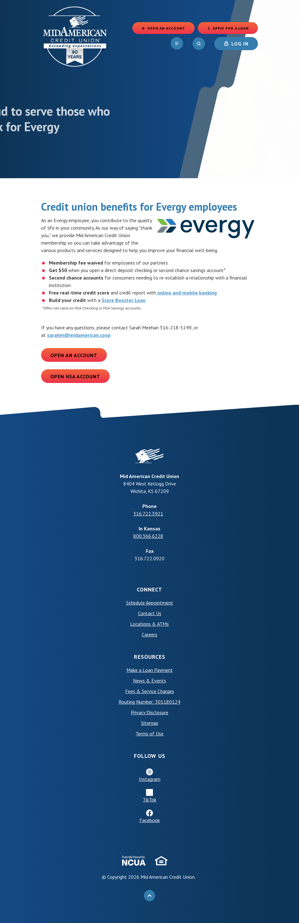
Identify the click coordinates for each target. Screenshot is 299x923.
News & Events (149, 680)
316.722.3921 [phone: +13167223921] (148, 513)
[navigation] (177, 43)
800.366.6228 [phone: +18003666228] (148, 536)
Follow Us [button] (149, 755)
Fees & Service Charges (149, 691)
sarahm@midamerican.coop (79, 335)
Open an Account (73, 355)
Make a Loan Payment (149, 670)
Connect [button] (149, 589)
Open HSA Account (75, 376)
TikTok (149, 799)
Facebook (150, 820)
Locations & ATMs (149, 624)
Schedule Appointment (149, 603)
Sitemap (149, 723)
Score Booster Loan (123, 300)
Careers (149, 634)
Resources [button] (149, 656)
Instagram (149, 779)
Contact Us (149, 613)
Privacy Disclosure (149, 712)
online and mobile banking (187, 292)
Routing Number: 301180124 (149, 702)
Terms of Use (149, 733)
